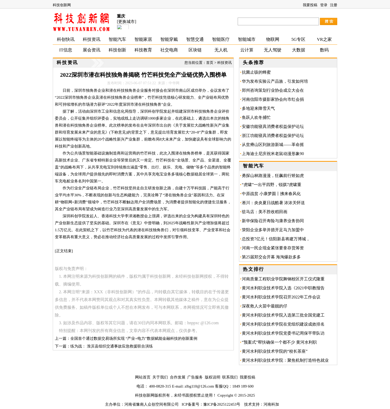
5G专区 (298, 39)
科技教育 (143, 50)
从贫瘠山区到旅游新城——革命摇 (273, 144)
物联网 (272, 39)
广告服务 (195, 377)
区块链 (195, 50)
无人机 (221, 50)
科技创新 (117, 50)
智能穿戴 (169, 39)
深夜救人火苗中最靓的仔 (264, 306)
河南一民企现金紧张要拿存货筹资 (273, 248)
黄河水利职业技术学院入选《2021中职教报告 (283, 288)
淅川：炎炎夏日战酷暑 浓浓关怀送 (273, 202)
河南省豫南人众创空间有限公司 (151, 404)
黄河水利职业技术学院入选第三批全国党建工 (283, 315)
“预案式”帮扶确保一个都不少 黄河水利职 (279, 342)
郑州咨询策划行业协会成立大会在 (273, 90)
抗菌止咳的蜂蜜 (256, 72)
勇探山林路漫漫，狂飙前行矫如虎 (273, 175)
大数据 (298, 50)
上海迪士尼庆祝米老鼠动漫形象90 (273, 153)
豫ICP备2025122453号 (221, 404)
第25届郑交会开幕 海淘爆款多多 (271, 257)
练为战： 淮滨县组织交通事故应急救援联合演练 (111, 346)
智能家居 (143, 39)
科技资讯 (91, 39)
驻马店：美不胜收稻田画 (266, 212)
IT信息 (65, 50)
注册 (333, 5)
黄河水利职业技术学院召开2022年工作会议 (281, 297)
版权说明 (212, 377)
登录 (323, 5)
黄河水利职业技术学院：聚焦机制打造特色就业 (285, 360)
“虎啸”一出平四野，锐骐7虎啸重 (271, 184)
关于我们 (160, 377)
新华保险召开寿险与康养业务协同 (273, 221)
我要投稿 (310, 5)
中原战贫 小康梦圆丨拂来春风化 (271, 193)
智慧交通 (195, 39)
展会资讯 (91, 50)
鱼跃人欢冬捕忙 (256, 117)
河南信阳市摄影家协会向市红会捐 (273, 99)
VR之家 (324, 39)
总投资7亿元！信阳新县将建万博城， (276, 239)
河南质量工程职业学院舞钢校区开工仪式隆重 (283, 279)
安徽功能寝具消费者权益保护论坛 (273, 126)
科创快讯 (65, 39)
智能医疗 (221, 39)
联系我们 (230, 377)
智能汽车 (117, 39)
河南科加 (271, 404)
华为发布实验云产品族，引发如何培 (275, 81)
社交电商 (169, 50)
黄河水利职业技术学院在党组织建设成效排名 (283, 324)
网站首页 (143, 377)
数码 (324, 50)
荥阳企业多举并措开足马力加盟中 (273, 230)
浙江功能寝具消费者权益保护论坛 (273, 135)
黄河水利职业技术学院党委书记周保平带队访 (283, 333)
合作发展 (177, 377)
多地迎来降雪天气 (258, 108)
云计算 (246, 50)
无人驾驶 (272, 50)
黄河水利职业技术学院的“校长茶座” (275, 351)
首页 (209, 63)
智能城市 (247, 39)
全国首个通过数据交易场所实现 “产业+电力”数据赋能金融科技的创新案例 (133, 338)
